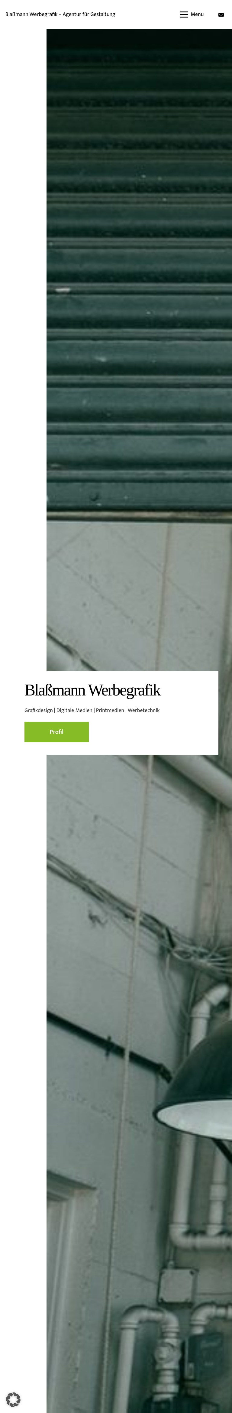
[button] (192, 14)
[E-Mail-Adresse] (221, 14)
